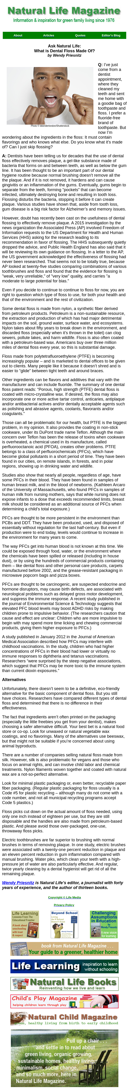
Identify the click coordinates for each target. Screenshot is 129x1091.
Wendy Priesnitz (18, 882)
